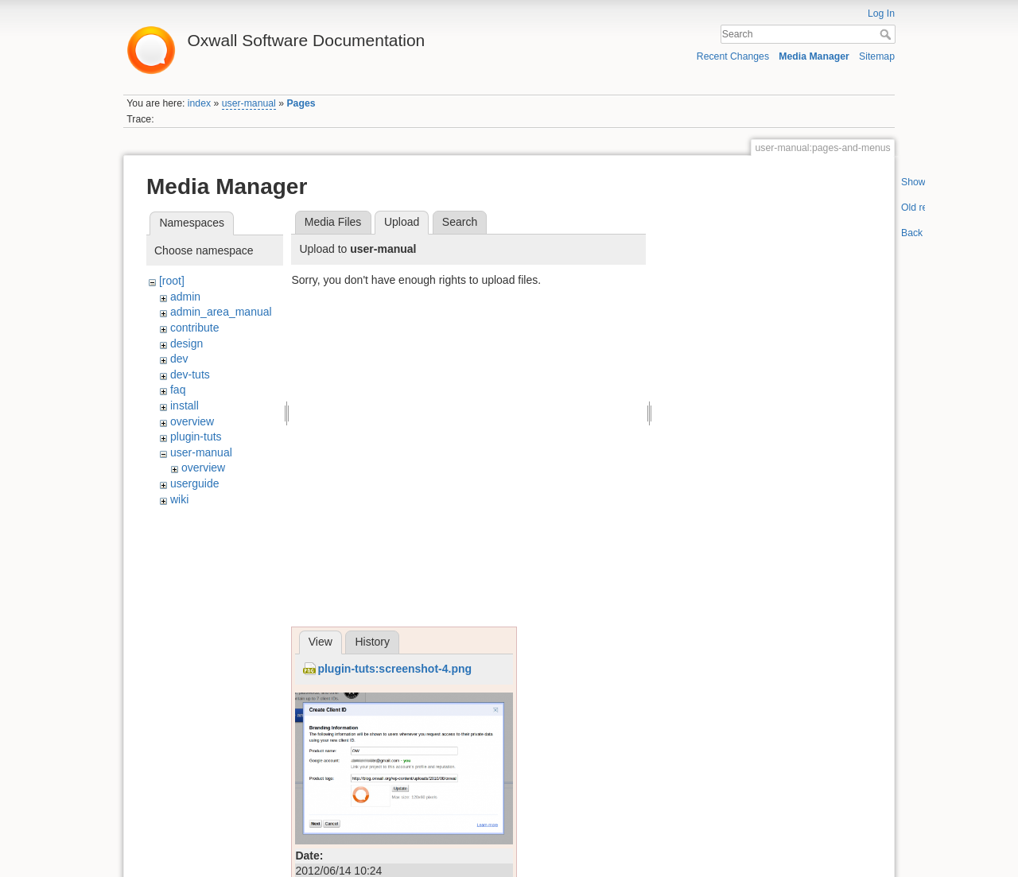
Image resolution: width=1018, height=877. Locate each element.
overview (192, 421)
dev (179, 358)
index (199, 103)
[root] (172, 280)
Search (887, 34)
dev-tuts (190, 374)
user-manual (249, 103)
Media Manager (814, 56)
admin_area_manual (221, 311)
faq (177, 389)
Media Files (333, 221)
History (372, 641)
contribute (194, 327)
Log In (881, 13)
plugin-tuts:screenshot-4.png (394, 668)
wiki (179, 499)
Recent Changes (733, 56)
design (186, 343)
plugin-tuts (196, 436)
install (184, 405)
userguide (195, 483)
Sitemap (877, 56)
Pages (300, 103)
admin (185, 296)
